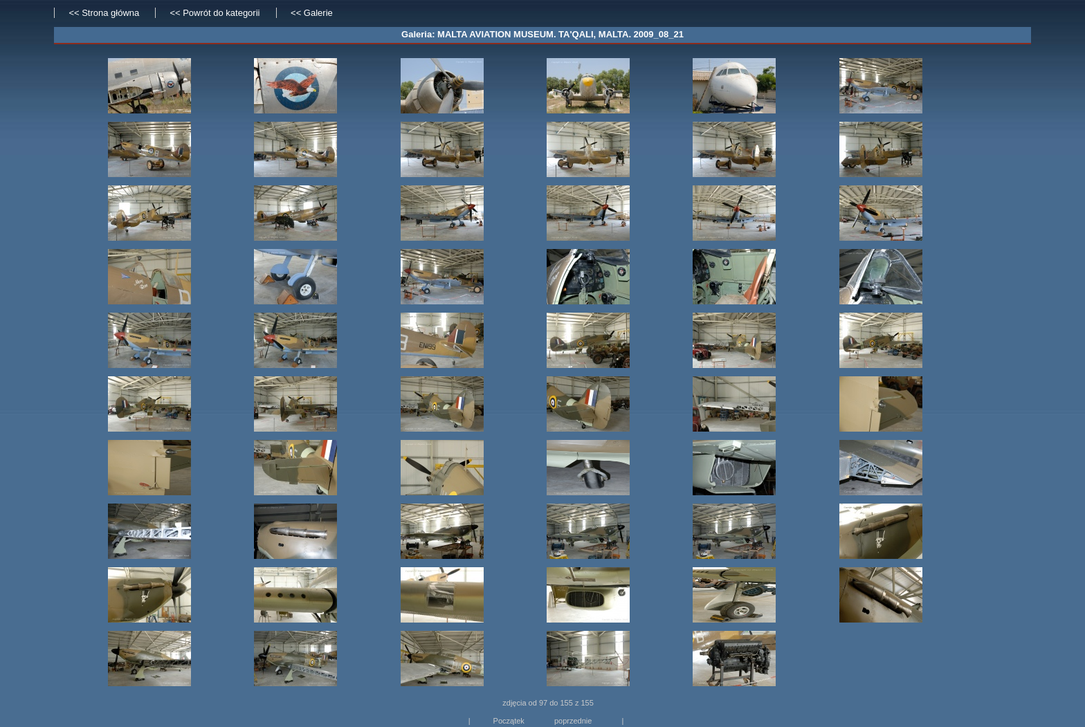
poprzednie (573, 721)
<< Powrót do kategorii (216, 13)
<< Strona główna (104, 13)
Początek (509, 721)
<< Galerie (312, 13)
